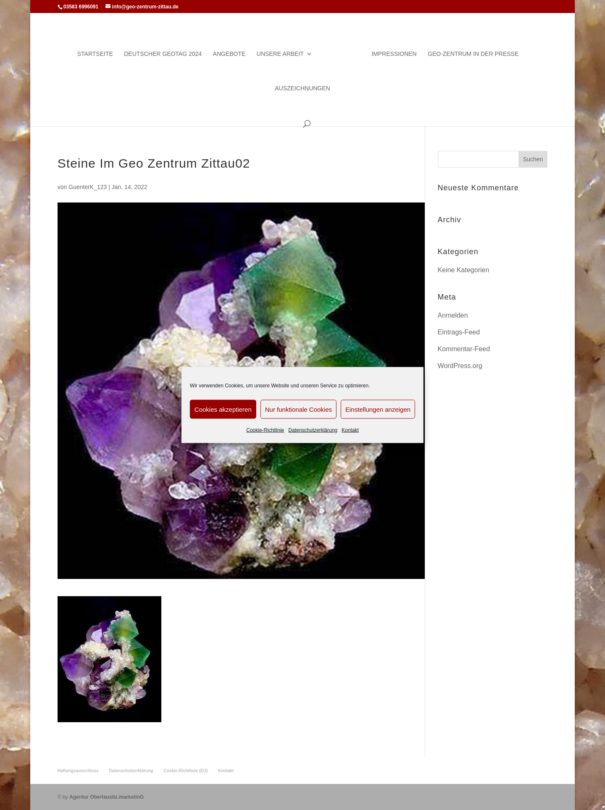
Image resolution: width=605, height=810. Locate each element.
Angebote (229, 54)
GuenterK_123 (87, 187)
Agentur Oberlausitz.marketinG (106, 797)
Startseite (95, 54)
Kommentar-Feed (464, 348)
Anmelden (453, 315)
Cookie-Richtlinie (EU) (185, 770)
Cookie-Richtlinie (265, 430)
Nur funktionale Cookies (298, 409)
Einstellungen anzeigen (377, 409)
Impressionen (393, 54)
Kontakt (350, 430)
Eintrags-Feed (459, 332)
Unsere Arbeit (280, 54)
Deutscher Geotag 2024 (163, 54)
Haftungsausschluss (78, 770)
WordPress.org (460, 365)
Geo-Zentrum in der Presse (473, 54)
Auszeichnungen (302, 88)
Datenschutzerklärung (312, 430)
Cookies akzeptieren (223, 409)
